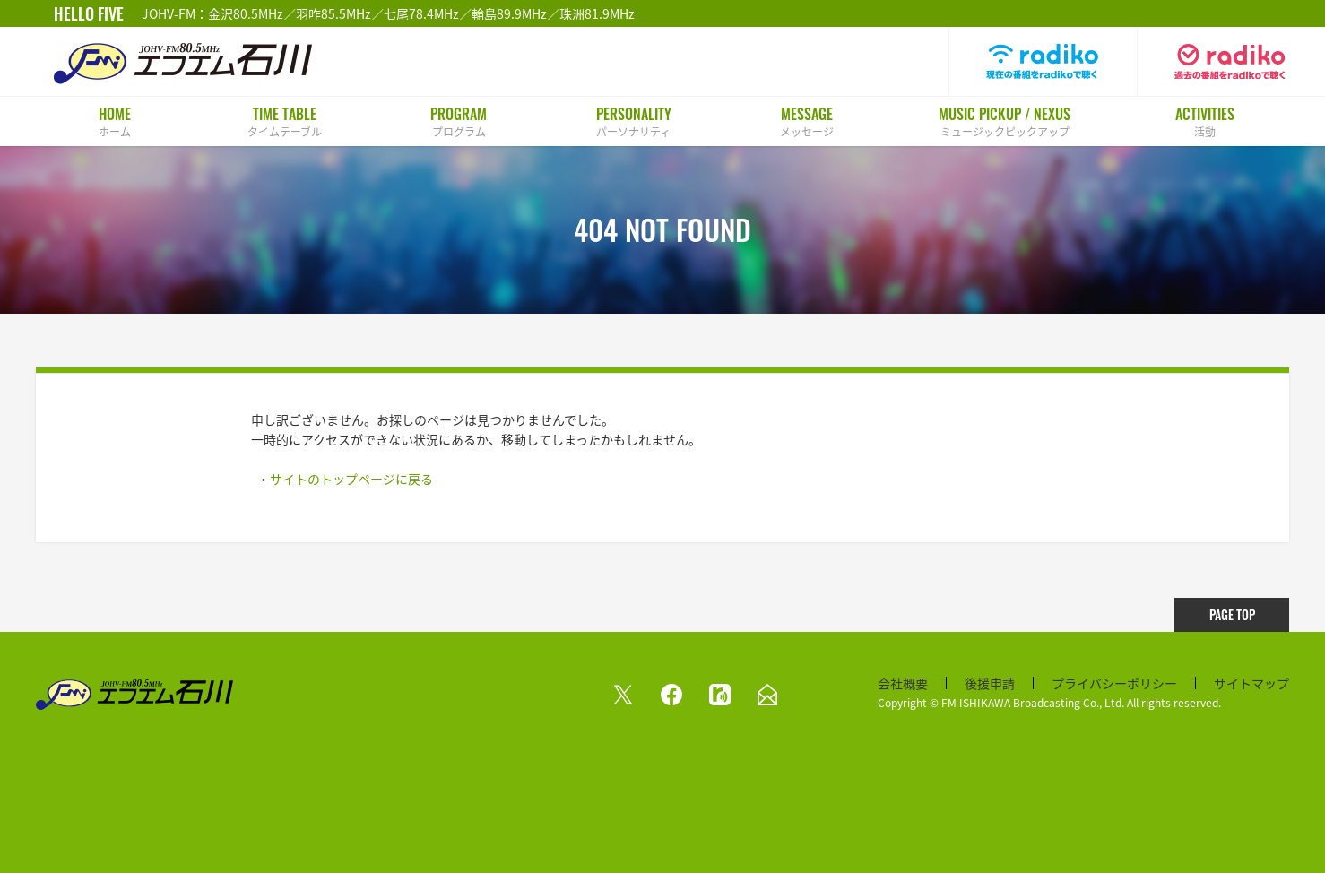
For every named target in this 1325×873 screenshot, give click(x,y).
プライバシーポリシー (1114, 683)
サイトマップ (1251, 683)
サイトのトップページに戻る (351, 479)
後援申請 (990, 683)
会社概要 (903, 683)
